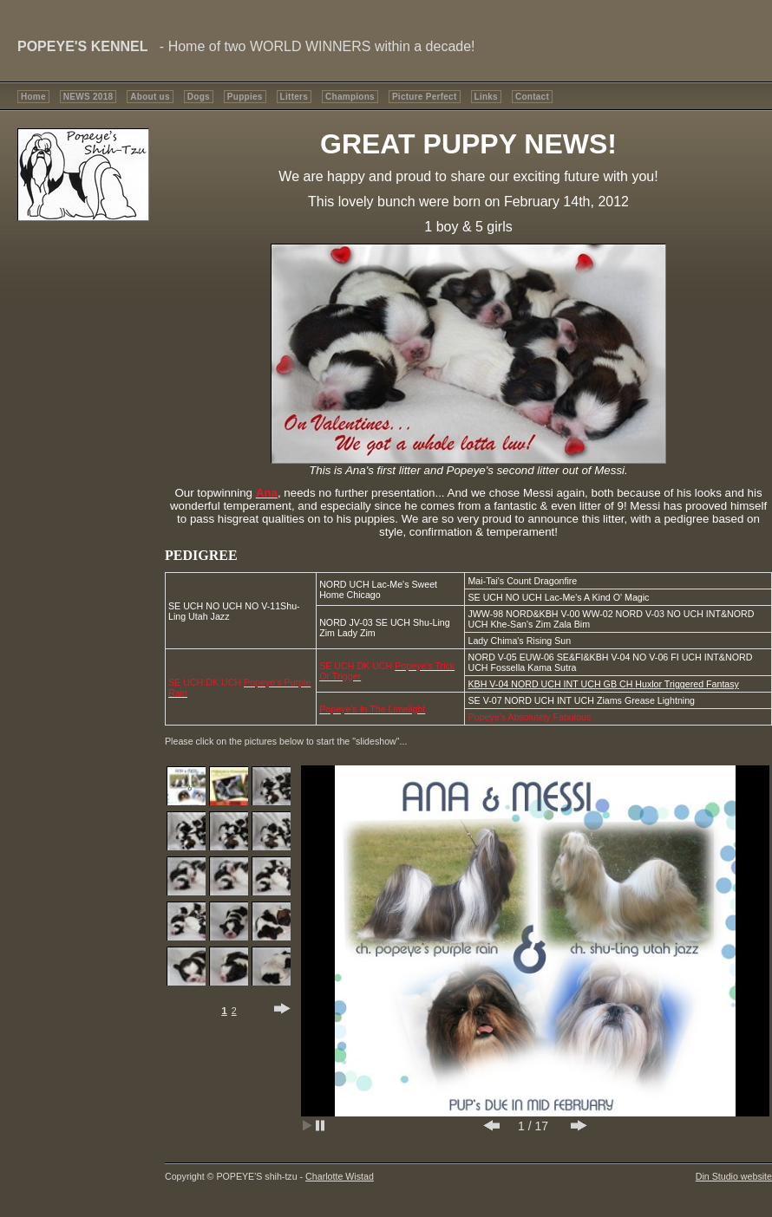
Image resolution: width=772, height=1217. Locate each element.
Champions (350, 96)
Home (33, 96)
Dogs (198, 96)
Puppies (245, 96)
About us (149, 96)
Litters (294, 96)
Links (486, 96)
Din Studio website (734, 1176)
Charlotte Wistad (339, 1176)
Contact (532, 96)
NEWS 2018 (88, 96)
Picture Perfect (424, 96)
